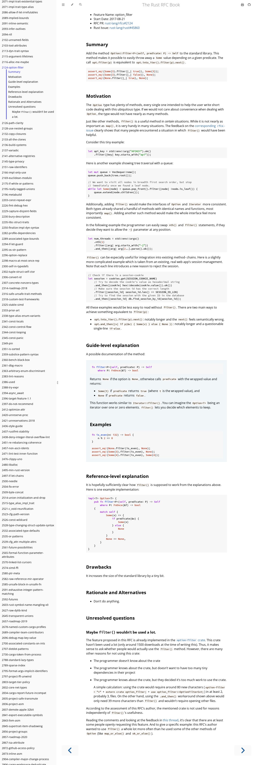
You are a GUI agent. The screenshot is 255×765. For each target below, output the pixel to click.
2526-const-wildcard (14, 520)
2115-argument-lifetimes (17, 56)
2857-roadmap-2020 (14, 737)
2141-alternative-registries (18, 156)
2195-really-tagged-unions (18, 189)
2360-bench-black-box (16, 360)
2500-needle (9, 481)
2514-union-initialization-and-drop (23, 497)
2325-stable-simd (13, 304)
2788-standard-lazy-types (18, 660)
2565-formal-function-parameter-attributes (23, 555)
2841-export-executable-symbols (22, 715)
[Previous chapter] (70, 750)
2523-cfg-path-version (15, 514)
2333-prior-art (11, 310)
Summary (14, 72)
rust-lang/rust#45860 (125, 28)
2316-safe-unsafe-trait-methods (22, 294)
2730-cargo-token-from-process (21, 654)
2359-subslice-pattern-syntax (20, 354)
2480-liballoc (10, 464)
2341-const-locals (13, 321)
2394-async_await (13, 393)
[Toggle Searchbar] (80, 4)
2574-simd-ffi (10, 568)
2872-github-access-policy (18, 748)
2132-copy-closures (14, 134)
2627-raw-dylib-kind (14, 610)
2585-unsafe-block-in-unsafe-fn (21, 584)
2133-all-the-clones (14, 139)
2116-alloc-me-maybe (15, 62)
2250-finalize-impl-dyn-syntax (20, 227)
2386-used (8, 382)
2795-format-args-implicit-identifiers (25, 671)
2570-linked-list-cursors (17, 562)
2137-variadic (10, 150)
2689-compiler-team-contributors (23, 632)
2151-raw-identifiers (14, 167)
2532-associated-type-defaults (21, 530)
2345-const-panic (12, 338)
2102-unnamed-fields (15, 40)
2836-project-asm (13, 704)
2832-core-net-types (14, 687)
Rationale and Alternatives (24, 102)
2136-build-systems (14, 145)
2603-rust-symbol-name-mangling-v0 (25, 605)
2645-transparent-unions (17, 616)
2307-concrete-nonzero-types (20, 283)
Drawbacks (15, 96)
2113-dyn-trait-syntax (15, 51)
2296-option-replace (14, 255)
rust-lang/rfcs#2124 (119, 23)
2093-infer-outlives (14, 29)
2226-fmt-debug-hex (15, 205)
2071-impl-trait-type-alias (18, 7)
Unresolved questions (22, 106)
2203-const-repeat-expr (16, 200)
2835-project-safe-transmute (20, 698)
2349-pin (7, 343)
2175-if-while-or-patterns (17, 183)
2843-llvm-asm (11, 720)
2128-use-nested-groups (17, 128)
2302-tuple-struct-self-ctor (18, 271)
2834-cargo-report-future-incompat (24, 693)
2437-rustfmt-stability (15, 431)
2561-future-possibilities (17, 547)
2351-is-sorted (11, 349)
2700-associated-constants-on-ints (23, 643)
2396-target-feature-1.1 (16, 398)
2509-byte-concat (12, 492)
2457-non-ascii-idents (15, 448)
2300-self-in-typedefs (15, 266)
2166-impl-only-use (14, 172)
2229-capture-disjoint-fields (19, 211)
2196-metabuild (12, 194)
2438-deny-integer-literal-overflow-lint (26, 437)
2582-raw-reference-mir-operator (23, 579)
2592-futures (10, 599)
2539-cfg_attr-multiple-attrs (19, 542)
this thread (170, 720)
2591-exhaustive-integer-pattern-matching (23, 591)
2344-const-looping (14, 332)
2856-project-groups (14, 731)
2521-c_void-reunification (17, 509)
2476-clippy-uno (12, 459)
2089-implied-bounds (15, 18)
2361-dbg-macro (12, 365)
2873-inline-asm (12, 753)
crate (190, 640)
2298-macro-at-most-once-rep (20, 260)
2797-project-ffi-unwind (17, 676)
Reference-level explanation (25, 92)
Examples (14, 87)
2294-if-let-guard (12, 244)
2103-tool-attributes (14, 45)
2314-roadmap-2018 (14, 288)
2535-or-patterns (12, 536)
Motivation (15, 77)
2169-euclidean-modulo (17, 178)
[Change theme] (72, 4)
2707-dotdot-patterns (15, 649)
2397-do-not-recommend (17, 404)
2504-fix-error (10, 486)
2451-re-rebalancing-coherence (21, 442)
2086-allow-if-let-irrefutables (20, 12)
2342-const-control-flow (16, 327)
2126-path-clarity (12, 123)
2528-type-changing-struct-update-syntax (28, 525)
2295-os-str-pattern (14, 249)
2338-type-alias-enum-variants (21, 316)
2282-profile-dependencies (19, 233)
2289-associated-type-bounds (20, 238)
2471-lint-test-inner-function (20, 453)
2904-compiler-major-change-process (25, 759)
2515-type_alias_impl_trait (18, 503)
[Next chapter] (242, 750)
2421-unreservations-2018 (18, 420)
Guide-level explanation (23, 81)
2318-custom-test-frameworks (20, 299)
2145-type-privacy (13, 161)
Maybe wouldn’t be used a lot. (33, 114)
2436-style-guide (12, 426)
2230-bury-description (16, 216)
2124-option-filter (13, 67)
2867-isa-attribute (13, 742)
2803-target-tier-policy (16, 682)
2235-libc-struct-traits (15, 222)
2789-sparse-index (13, 665)
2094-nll (7, 34)
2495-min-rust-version (16, 470)
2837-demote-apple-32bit (18, 709)
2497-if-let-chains (13, 475)
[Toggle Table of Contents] (63, 4)
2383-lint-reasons (13, 376)
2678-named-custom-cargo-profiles (24, 627)
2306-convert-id (12, 277)
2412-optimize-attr (13, 409)
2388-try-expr (10, 387)
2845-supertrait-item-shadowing (22, 726)
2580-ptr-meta (11, 573)
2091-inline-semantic (15, 23)
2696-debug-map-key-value (19, 638)
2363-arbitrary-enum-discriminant (23, 371)
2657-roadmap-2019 (14, 621)
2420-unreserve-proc (15, 415)
